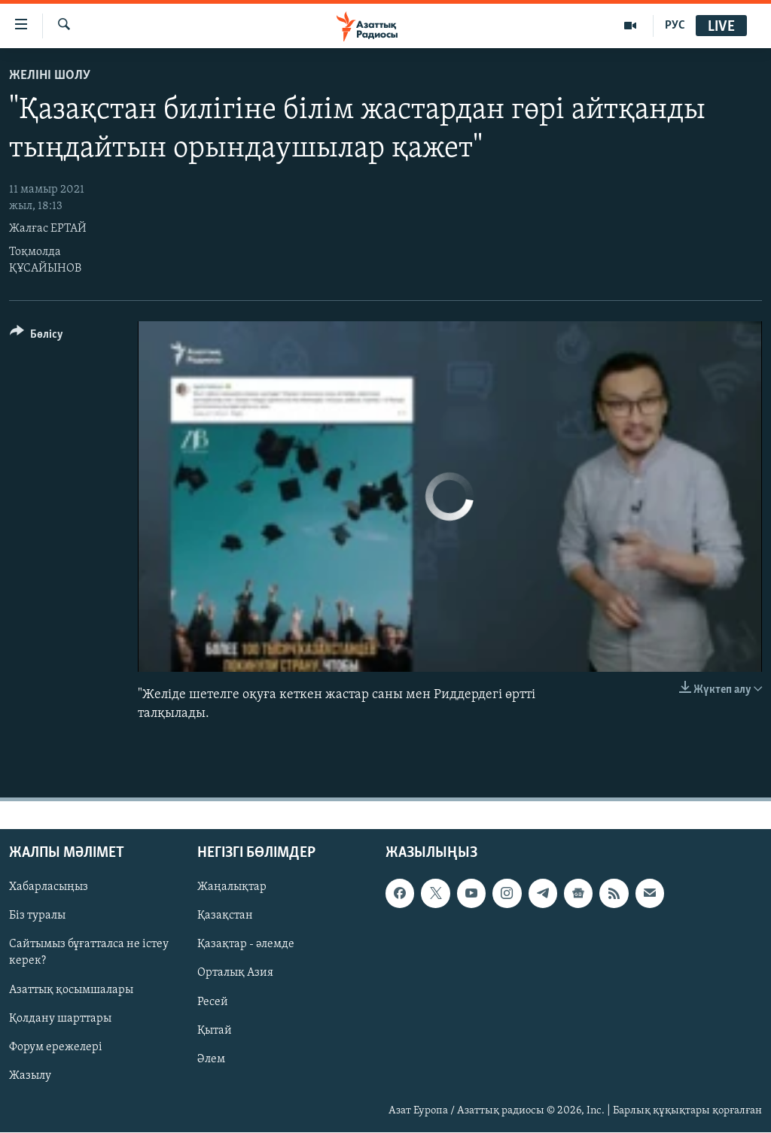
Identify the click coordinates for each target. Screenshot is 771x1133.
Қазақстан (225, 916)
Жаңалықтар (232, 888)
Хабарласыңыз (48, 888)
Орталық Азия (235, 973)
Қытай (214, 1031)
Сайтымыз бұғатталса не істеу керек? (89, 953)
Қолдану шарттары (60, 1019)
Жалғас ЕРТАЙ (48, 229)
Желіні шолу (49, 75)
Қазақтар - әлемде (245, 945)
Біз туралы (37, 916)
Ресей (212, 1002)
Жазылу (30, 1076)
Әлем (211, 1059)
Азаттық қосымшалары (71, 990)
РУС (675, 26)
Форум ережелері (55, 1047)
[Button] (36, 336)
